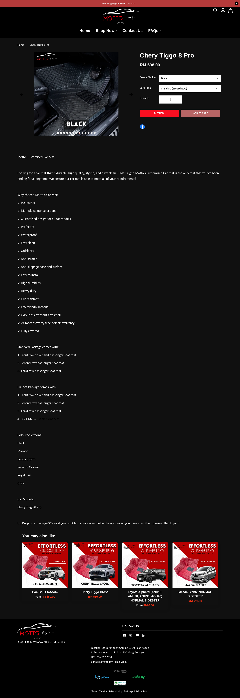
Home (84, 30)
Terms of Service (99, 691)
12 (92, 133)
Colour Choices (148, 77)
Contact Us (132, 30)
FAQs (154, 30)
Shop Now (107, 30)
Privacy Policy (115, 691)
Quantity (145, 98)
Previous (21, 94)
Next (131, 94)
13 (95, 133)
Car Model (145, 87)
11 (89, 133)
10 (85, 133)
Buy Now (159, 113)
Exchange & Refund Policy (136, 691)
